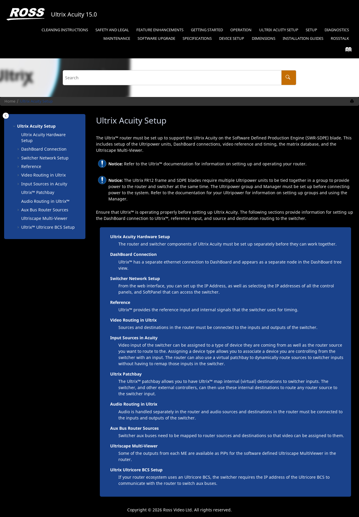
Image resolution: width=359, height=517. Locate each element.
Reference (31, 166)
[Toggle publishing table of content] (6, 116)
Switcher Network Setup (45, 158)
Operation (241, 29)
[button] (14, 126)
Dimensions (263, 38)
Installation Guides (303, 38)
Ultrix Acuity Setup (278, 29)
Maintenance (116, 38)
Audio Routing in (45, 201)
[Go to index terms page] (347, 51)
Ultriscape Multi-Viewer (134, 446)
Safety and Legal (112, 29)
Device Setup (231, 38)
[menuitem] (65, 30)
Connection (44, 149)
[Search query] (179, 77)
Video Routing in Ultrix (43, 175)
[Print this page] (352, 101)
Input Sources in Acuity (134, 337)
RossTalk (340, 38)
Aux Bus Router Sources (44, 210)
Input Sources (44, 184)
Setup (311, 29)
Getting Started (207, 29)
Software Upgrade (156, 38)
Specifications (197, 38)
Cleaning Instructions (65, 29)
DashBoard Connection (133, 254)
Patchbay (37, 192)
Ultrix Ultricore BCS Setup (136, 469)
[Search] (288, 77)
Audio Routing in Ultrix (133, 404)
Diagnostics (337, 29)
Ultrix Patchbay (126, 374)
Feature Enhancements (159, 29)
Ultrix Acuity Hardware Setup (140, 236)
